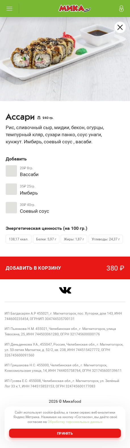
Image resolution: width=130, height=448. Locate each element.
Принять (65, 433)
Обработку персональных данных (75, 421)
